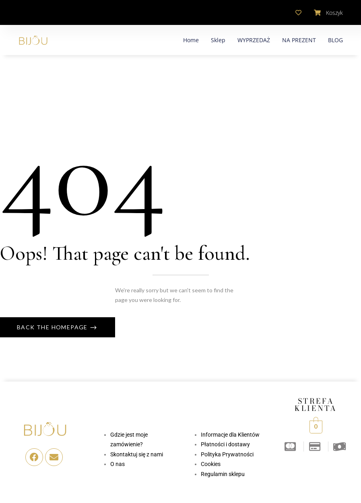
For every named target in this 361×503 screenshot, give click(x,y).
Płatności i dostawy (225, 444)
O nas (117, 464)
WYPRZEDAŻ (253, 40)
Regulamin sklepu (223, 474)
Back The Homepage (53, 327)
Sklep (218, 40)
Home (191, 40)
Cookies (211, 464)
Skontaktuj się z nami (136, 454)
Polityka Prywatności (227, 454)
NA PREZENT (299, 40)
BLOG (335, 40)
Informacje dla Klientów (230, 434)
